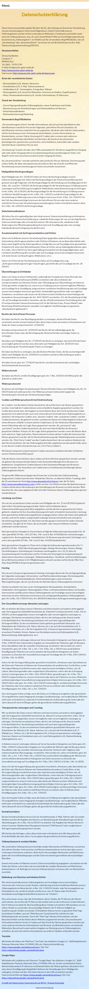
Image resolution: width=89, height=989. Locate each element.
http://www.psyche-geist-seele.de (17, 70)
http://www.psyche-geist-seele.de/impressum (34, 73)
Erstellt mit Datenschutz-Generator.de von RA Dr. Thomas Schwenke (33, 983)
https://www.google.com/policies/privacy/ (21, 947)
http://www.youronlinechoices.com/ (18, 484)
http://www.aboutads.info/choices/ (42, 481)
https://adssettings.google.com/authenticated (23, 950)
